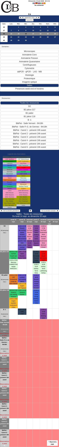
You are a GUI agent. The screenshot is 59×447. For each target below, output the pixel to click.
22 (18, 37)
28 (11, 40)
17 (33, 34)
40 (4, 40)
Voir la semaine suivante (49, 210)
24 (33, 37)
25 (40, 37)
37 (4, 30)
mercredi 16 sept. (30, 221)
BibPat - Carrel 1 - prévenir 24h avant (4, 361)
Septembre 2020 (29, 17)
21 (11, 37)
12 (48, 30)
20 (55, 34)
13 (55, 30)
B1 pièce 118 (4, 290)
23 (26, 37)
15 (18, 34)
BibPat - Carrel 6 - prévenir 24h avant (4, 433)
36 (4, 27)
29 (18, 40)
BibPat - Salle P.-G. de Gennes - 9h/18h (4, 341)
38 (4, 34)
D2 (5, 226)
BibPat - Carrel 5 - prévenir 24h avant (4, 422)
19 (48, 34)
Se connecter (39, 5)
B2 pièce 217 (4, 251)
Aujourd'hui (29, 20)
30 (26, 40)
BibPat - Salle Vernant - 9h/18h (4, 322)
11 (40, 30)
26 (48, 37)
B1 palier (5, 275)
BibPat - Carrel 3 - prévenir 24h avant (4, 392)
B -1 (4, 309)
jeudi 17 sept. (36, 221)
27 (55, 37)
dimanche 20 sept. (55, 221)
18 (40, 34)
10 (33, 30)
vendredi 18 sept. (43, 221)
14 (11, 34)
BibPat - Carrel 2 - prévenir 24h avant (4, 376)
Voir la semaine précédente (10, 210)
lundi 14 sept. (13, 221)
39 (4, 37)
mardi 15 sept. (22, 221)
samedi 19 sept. (49, 222)
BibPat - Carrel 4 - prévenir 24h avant (4, 407)
